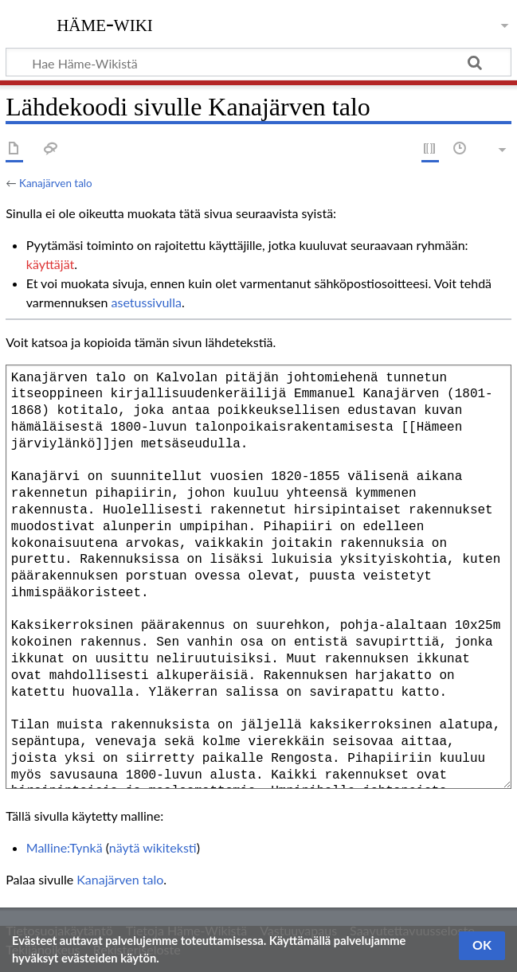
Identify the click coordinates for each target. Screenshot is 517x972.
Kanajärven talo (55, 183)
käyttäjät (50, 263)
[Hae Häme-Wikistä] (258, 62)
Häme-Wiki (105, 23)
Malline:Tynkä (64, 847)
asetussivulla (147, 302)
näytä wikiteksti (153, 847)
